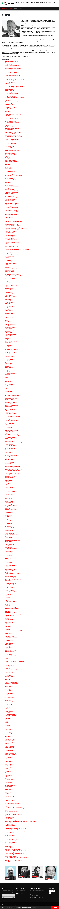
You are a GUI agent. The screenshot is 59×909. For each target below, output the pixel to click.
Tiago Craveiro (7, 337)
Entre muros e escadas (9, 696)
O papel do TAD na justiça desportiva (12, 186)
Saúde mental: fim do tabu (10, 508)
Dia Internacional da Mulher (10, 412)
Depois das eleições (8, 580)
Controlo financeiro (8, 749)
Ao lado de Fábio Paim (9, 518)
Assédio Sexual (8, 299)
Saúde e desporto (8, 447)
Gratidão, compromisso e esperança (12, 139)
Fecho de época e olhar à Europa (11, 534)
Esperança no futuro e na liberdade (11, 403)
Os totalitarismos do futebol (10, 529)
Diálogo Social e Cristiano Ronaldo (11, 829)
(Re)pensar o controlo (9, 355)
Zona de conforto (8, 792)
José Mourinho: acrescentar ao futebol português (14, 97)
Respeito (6, 722)
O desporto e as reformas (10, 556)
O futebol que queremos (9, 533)
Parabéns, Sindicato (9, 483)
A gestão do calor (8, 108)
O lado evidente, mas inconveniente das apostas (14, 222)
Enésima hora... (8, 783)
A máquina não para (9, 595)
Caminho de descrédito (9, 543)
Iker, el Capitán (7, 694)
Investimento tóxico (9, 104)
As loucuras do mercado (9, 657)
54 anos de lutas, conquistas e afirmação (13, 73)
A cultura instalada (8, 332)
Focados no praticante (9, 646)
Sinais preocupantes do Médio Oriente (12, 71)
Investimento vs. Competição (10, 655)
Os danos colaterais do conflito (11, 341)
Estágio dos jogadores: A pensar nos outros (13, 860)
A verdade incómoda (9, 217)
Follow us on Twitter (19, 893)
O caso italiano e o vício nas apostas (12, 225)
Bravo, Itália (7, 388)
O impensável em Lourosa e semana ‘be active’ (14, 442)
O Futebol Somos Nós (9, 845)
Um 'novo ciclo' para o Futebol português (13, 847)
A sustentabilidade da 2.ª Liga (10, 753)
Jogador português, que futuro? (11, 625)
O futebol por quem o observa (10, 609)
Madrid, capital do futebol (10, 714)
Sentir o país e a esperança (10, 408)
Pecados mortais (8, 788)
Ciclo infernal (7, 679)
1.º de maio (7, 125)
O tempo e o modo (8, 554)
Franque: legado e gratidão (10, 171)
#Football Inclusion (8, 647)
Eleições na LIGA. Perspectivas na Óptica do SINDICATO (15, 850)
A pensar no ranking (9, 261)
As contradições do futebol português (12, 859)
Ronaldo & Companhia (9, 735)
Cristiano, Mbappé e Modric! (10, 591)
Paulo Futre (7, 307)
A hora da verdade (8, 323)
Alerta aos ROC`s (8, 634)
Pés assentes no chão (9, 168)
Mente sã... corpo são (9, 781)
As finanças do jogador (9, 504)
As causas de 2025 (8, 85)
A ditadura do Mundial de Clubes (11, 149)
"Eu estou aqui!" (8, 732)
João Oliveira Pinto (8, 300)
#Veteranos (7, 618)
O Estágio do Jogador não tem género (12, 112)
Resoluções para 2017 (9, 701)
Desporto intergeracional (10, 754)
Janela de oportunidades (9, 651)
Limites (6, 616)
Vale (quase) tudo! (8, 717)
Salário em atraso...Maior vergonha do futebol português (16, 833)
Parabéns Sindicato (8, 552)
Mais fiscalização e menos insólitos (11, 207)
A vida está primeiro (9, 672)
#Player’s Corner (8, 675)
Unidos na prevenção (9, 480)
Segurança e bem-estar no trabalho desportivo (14, 211)
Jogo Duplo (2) (7, 707)
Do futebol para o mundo (10, 659)
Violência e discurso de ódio (10, 263)
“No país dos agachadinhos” (10, 825)
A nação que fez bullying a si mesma (12, 285)
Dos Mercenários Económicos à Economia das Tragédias (16, 831)
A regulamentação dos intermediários (12, 348)
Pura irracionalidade (9, 779)
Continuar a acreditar (9, 733)
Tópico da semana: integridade (11, 62)
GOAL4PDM (7, 321)
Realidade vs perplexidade (10, 213)
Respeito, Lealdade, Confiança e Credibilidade (13, 814)
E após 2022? (7, 282)
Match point (7, 605)
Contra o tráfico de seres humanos (11, 440)
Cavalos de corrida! (8, 182)
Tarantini (6, 320)
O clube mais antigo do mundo (11, 637)
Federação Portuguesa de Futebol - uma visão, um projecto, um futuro (18, 822)
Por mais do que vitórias (9, 200)
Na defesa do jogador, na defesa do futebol (13, 630)
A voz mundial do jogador (10, 565)
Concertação (7, 374)
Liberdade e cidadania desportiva (11, 61)
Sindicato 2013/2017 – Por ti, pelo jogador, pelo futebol (15, 808)
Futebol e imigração (9, 94)
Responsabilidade (8, 406)
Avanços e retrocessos (9, 687)
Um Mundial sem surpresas (10, 115)
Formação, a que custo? (9, 665)
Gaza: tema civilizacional (9, 105)
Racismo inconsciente (9, 761)
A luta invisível (7, 158)
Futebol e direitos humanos (10, 357)
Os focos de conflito (9, 497)
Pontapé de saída (8, 382)
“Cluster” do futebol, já (9, 796)
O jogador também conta (10, 643)
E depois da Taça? (8, 558)
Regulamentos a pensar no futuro (11, 389)
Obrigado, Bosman (8, 772)
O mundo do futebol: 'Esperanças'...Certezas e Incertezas (16, 857)
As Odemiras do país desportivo (11, 401)
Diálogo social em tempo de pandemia (12, 416)
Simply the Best (8, 644)
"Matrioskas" (7, 743)
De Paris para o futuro (9, 664)
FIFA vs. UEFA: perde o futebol (10, 121)
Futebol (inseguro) (8, 690)
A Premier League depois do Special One (12, 435)
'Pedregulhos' (7, 566)
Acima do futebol (8, 342)
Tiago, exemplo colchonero (10, 673)
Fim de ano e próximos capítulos (11, 214)
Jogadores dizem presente (10, 103)
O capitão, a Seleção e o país (10, 289)
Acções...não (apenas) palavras (11, 852)
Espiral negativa (8, 611)
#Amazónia (7, 516)
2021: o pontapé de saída (9, 424)
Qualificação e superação (9, 586)
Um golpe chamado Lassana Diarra (11, 161)
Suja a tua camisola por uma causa (11, 69)
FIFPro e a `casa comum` (9, 789)
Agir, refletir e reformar (9, 362)
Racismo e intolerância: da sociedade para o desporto (15, 208)
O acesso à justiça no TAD (10, 325)
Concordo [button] (55, 907)
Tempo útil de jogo (8, 303)
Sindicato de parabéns (9, 758)
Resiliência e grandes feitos (10, 410)
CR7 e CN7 (6, 377)
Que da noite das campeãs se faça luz (12, 220)
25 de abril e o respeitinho (10, 126)
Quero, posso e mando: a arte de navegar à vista (14, 227)
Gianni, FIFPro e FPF (8, 757)
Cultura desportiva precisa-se (10, 352)
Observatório (48, 2)
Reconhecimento (8, 165)
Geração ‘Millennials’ (9, 666)
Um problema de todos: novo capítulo (12, 349)
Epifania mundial (8, 597)
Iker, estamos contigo (9, 538)
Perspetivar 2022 (8, 353)
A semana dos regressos (9, 238)
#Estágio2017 (7, 668)
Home (3, 8)
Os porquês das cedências (10, 569)
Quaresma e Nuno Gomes (10, 804)
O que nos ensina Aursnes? (10, 199)
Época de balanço (8, 562)
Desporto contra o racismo (10, 409)
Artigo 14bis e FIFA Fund (9, 385)
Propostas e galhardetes (9, 676)
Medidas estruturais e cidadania (11, 72)
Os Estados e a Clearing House (10, 387)
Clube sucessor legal (9, 459)
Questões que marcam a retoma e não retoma (14, 469)
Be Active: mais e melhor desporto (11, 99)
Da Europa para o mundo (9, 189)
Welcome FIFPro (8, 524)
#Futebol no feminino (9, 693)
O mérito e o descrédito (9, 615)
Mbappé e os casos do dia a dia (11, 239)
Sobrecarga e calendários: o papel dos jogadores (14, 86)
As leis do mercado (8, 726)
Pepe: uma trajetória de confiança (11, 224)
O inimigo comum (8, 654)
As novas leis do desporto (10, 593)
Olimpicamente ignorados (10, 89)
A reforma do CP (8, 465)
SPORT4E (6, 264)
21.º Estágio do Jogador (9, 243)
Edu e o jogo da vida (9, 711)
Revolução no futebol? (9, 697)
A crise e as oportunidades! (10, 813)
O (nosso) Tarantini (8, 495)
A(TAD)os (6, 719)
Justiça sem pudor (8, 685)
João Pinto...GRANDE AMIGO (10, 835)
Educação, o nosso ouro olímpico (11, 172)
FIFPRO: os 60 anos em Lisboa (10, 90)
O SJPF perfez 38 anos (9, 824)
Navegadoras (7, 241)
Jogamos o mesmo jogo (9, 764)
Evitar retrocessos (8, 451)
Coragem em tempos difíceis (10, 479)
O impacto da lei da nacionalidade (11, 93)
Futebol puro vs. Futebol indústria (11, 140)
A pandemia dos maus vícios (10, 487)
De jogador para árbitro (9, 254)
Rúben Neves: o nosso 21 (9, 100)
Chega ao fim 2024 (8, 144)
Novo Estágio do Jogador (10, 527)
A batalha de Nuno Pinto (9, 563)
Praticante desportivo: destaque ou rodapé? (13, 137)
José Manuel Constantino (10, 359)
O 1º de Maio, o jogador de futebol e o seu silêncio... (15, 840)
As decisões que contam (9, 636)
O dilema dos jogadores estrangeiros (12, 122)
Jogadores (7, 730)
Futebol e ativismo (8, 380)
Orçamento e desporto (9, 92)
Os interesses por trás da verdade (11, 246)
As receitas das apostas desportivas (12, 128)
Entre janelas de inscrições (10, 373)
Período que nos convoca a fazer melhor (12, 65)
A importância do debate (9, 232)
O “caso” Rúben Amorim (9, 559)
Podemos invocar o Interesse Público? (12, 839)
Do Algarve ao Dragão (9, 551)
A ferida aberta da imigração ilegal (11, 550)
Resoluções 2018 (8, 629)
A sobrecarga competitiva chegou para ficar (13, 221)
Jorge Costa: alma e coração (10, 107)
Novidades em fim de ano (10, 426)
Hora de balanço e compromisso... (11, 836)
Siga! (6, 724)
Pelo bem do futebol (9, 639)
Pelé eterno (7, 281)
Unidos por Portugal (9, 286)
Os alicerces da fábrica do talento (11, 202)
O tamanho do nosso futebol (10, 715)
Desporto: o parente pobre (10, 151)
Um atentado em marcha (9, 270)
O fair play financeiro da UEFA (10, 334)
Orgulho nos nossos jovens (10, 448)
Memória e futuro (8, 555)
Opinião (11, 8)
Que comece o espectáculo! (10, 785)
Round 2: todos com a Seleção (10, 179)
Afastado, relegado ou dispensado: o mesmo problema (15, 101)
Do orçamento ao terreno (10, 491)
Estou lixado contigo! (9, 801)
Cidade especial (8, 164)
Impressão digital (8, 793)
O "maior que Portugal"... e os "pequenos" (13, 775)
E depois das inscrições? (9, 582)
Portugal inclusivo (8, 568)
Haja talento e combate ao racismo (11, 197)
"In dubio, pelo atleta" (9, 704)
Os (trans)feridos (8, 653)
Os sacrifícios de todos (9, 477)
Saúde (37, 2)
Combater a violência (9, 485)
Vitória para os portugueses (10, 531)
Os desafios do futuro (9, 863)
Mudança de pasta (8, 335)
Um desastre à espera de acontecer (11, 455)
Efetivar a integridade (9, 252)
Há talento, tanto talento (10, 740)
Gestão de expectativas (9, 196)
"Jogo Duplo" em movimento (10, 650)
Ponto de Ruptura (8, 648)
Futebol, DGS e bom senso (10, 445)
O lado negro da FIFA (9, 771)
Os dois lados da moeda (9, 167)
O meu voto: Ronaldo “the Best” (11, 577)
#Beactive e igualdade (9, 512)
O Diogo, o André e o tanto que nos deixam (13, 114)
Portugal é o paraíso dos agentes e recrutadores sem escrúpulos (17, 249)
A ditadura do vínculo (9, 350)
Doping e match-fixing (9, 421)
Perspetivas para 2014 (9, 806)
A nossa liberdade (8, 260)
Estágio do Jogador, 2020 (10, 458)
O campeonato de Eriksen (10, 394)
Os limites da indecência (9, 467)
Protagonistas (7, 253)
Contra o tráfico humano (9, 369)
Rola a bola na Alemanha (9, 181)
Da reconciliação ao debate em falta (12, 163)
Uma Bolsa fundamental (9, 441)
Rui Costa (6, 370)
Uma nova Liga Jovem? (9, 622)
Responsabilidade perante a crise (11, 474)
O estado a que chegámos (10, 235)
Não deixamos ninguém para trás (11, 434)
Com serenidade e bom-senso (10, 842)
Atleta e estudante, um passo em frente (12, 540)
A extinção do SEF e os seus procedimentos (13, 273)
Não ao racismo (8, 449)
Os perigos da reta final (9, 456)
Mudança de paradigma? (9, 170)
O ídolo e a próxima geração (10, 76)
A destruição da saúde (9, 384)
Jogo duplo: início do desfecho (11, 505)
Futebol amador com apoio (10, 762)
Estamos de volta (8, 463)
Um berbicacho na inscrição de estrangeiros (13, 175)
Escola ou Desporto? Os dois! (10, 154)
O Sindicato (17, 2)
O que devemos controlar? (10, 680)
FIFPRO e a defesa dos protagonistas (12, 150)
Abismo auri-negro (8, 782)
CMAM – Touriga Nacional (10, 284)
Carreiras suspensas (9, 111)
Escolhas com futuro (9, 195)
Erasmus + (7, 721)
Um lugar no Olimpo (9, 178)
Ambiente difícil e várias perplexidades (12, 131)
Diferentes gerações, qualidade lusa (12, 573)
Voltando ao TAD (8, 364)
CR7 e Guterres (7, 705)
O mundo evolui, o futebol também (11, 627)
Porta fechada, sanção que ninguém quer (13, 579)
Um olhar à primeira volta (10, 561)
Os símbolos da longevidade (10, 576)
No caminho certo (8, 522)
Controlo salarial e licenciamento (11, 339)
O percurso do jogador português (11, 118)
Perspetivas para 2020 (9, 494)
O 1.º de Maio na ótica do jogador (11, 607)
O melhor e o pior (8, 295)
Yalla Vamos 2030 (8, 147)
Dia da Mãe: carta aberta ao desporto (12, 124)
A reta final (7, 257)
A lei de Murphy (8, 598)
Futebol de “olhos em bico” (10, 799)
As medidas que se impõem (10, 476)
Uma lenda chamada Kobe (10, 488)
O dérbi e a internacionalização (11, 583)
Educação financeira (9, 367)
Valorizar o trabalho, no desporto (11, 402)
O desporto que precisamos (10, 437)
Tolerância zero (8, 718)
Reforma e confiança (9, 641)
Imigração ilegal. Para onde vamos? (11, 420)
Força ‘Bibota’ (7, 506)
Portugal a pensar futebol (10, 513)
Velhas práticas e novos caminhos (11, 210)
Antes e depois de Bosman (10, 356)
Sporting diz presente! (9, 760)
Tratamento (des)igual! (9, 590)
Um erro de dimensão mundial (11, 291)
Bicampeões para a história (10, 346)
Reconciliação (7, 632)
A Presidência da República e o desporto (12, 80)
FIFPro (16, 4)
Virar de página (8, 768)
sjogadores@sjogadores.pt (38, 897)
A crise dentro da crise (9, 452)
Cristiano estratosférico (9, 786)
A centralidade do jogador (10, 78)
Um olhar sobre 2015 (9, 769)
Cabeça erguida (8, 314)
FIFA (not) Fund (8, 157)
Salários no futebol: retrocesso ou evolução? (13, 614)
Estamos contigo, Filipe (9, 293)
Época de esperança (9, 427)
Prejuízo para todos (8, 345)
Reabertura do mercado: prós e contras (12, 698)
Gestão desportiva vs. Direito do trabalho (13, 259)
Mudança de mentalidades (10, 231)
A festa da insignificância (9, 767)
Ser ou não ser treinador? (10, 492)
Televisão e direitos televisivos (11, 811)
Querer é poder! (8, 671)
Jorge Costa (7, 305)
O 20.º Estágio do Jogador (10, 318)
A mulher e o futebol (9, 756)
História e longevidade (9, 271)
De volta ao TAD (8, 626)
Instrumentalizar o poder (10, 662)
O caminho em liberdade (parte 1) (11, 192)
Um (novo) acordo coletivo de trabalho (12, 274)
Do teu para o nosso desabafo (10, 544)
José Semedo (7, 277)
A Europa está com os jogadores (11, 96)
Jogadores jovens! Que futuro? (11, 669)
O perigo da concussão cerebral (11, 548)
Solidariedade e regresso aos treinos (12, 473)
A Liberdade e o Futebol (9, 746)
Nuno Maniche (7, 338)
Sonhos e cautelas (8, 316)
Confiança (7, 776)
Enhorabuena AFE (8, 523)
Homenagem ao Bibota (9, 288)
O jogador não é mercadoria (10, 143)
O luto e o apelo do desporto (10, 413)
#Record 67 (7, 708)
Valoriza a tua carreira (9, 751)
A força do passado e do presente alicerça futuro (14, 853)
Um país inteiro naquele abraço (11, 176)
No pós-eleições (8, 689)
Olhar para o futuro (8, 846)
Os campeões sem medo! (9, 588)
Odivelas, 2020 (8, 572)
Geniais (6, 621)
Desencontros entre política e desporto (12, 203)
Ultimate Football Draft (9, 313)
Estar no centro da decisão (10, 133)
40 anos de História (8, 818)
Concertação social (8, 547)
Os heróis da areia (8, 498)
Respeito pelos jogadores (10, 612)
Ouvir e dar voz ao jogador (10, 153)
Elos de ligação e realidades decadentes (12, 188)
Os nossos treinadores (9, 267)
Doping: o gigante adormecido (11, 204)
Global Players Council (9, 292)
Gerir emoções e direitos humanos (11, 405)
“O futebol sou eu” (8, 815)
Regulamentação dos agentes (10, 278)
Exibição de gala (8, 686)
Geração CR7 (7, 712)
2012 (6, 810)
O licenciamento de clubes (10, 800)
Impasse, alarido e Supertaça (10, 520)
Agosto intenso (8, 378)
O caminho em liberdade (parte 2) (11, 190)
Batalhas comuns (8, 366)
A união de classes (8, 64)
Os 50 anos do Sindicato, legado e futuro (13, 344)
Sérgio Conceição (8, 765)
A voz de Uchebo (8, 710)
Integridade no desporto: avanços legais (12, 218)
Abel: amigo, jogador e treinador (11, 419)
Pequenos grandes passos (10, 146)
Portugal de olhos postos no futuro (12, 242)
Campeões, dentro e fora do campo (11, 371)
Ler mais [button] (35, 907)
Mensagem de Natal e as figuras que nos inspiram (14, 215)
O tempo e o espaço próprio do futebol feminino (14, 661)
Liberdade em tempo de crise (10, 472)
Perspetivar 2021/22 (9, 399)
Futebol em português (9, 750)
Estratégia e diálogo (9, 587)
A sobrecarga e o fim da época (10, 324)
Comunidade (42, 2)
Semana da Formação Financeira (11, 438)
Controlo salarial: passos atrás (10, 327)
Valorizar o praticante (9, 728)
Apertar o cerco (8, 519)
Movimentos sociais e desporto (11, 462)
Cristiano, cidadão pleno (9, 311)
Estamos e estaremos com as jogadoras (12, 460)
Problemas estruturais (9, 310)
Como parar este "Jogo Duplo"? (11, 742)
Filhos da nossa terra (9, 736)
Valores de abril (8, 331)
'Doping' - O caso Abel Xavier (10, 854)
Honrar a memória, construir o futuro (12, 430)
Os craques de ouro (8, 515)
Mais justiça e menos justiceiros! (11, 682)
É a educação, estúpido (9, 794)
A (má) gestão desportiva (10, 584)
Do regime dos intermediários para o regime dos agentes (16, 228)
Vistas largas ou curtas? (9, 817)
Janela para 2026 (8, 83)
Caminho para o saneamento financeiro (12, 608)
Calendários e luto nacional (10, 376)
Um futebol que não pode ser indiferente (13, 68)
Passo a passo (7, 725)
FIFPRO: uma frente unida (10, 110)
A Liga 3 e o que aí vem (9, 444)
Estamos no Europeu (9, 501)
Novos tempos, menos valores (11, 509)
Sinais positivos (8, 247)
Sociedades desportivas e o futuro (11, 268)
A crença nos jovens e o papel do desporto (13, 132)
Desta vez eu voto (8, 541)
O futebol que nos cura (9, 623)
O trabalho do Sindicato (9, 431)
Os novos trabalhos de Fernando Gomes (12, 737)
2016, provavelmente (9, 703)
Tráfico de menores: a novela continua (12, 250)
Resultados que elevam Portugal (11, 398)
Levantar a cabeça (8, 363)
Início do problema (8, 537)
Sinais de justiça (8, 481)
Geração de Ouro (8, 861)
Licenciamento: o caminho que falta (12, 395)
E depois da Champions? (9, 396)
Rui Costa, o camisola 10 (9, 832)
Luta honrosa (7, 604)
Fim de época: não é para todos (11, 119)
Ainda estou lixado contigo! (10, 739)
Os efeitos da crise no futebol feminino (12, 466)
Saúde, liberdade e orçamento (10, 160)
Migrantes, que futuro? (9, 502)
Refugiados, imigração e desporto (11, 392)
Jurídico (27, 2)
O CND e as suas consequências (11, 266)
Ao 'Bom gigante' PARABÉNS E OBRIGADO (13, 849)
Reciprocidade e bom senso (10, 193)
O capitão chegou (8, 600)
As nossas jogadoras (9, 317)
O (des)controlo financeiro (10, 744)
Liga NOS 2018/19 (8, 536)
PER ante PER (7, 778)
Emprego (32, 2)
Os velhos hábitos (8, 633)
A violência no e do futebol (10, 601)
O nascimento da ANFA (9, 490)
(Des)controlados (8, 700)
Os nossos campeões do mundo (11, 87)
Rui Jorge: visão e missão (9, 245)
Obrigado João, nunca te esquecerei (12, 206)
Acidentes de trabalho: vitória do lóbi (12, 236)
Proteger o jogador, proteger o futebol (12, 511)
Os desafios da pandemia (9, 453)
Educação (23, 2)
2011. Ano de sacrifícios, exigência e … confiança (14, 820)
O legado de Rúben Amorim (10, 156)
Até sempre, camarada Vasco (10, 428)
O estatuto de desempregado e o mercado (13, 275)
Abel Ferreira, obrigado (9, 256)
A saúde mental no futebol (10, 298)
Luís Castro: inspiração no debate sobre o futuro (14, 79)
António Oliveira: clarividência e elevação (13, 75)
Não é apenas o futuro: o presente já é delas (13, 136)
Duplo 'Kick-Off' (8, 658)
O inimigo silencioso (9, 306)
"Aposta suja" (7, 790)
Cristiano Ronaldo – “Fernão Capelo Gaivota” (13, 807)
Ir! (13, 897)
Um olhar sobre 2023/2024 (10, 185)
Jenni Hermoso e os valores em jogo (12, 234)
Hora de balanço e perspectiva (11, 856)
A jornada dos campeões (9, 328)
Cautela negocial (8, 526)
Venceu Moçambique (9, 545)
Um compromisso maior (9, 747)
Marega (6, 484)
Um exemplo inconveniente (10, 797)
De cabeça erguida (8, 391)
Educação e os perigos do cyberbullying (12, 417)
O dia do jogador (8, 678)
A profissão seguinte (9, 640)
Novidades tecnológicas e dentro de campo (13, 174)
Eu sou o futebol (8, 729)
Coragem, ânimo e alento (9, 423)
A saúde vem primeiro (9, 530)
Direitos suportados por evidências (11, 117)
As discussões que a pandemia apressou (12, 135)
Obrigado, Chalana (8, 309)
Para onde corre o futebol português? (12, 827)
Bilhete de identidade (9, 691)
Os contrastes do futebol (9, 499)
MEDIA (54, 2)
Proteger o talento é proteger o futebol (12, 142)
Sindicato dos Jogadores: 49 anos (11, 414)
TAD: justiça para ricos (9, 774)
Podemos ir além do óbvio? (10, 296)
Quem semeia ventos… (9, 602)
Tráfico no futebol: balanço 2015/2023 (12, 229)
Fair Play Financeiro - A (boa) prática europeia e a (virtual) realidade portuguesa (20, 821)
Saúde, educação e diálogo (10, 570)
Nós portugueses (8, 433)
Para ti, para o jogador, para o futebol (12, 803)
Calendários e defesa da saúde (10, 381)
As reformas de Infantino (10, 619)
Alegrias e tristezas (8, 843)
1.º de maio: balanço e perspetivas (11, 330)
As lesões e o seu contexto (10, 82)
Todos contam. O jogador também (11, 683)
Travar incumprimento (9, 279)
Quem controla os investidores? (11, 67)
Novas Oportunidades (9, 838)
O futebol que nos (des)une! (10, 302)
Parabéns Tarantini (8, 575)
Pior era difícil (7, 360)
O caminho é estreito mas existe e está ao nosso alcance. (16, 828)
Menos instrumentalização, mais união (12, 470)
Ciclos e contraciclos (9, 129)
